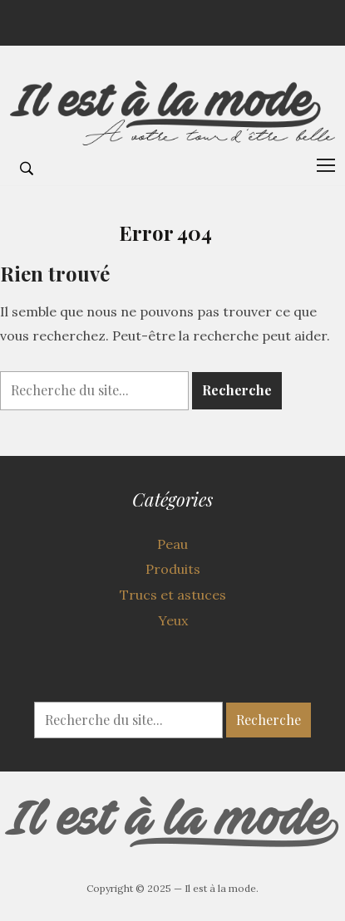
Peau (172, 544)
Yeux (173, 620)
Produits (172, 569)
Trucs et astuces (173, 594)
